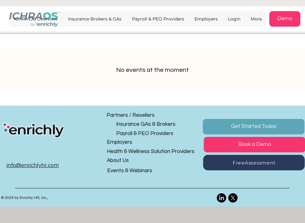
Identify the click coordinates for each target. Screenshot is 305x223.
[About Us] (136, 160)
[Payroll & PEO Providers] (145, 133)
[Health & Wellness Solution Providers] (153, 151)
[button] (233, 19)
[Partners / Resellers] (136, 115)
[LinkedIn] (221, 198)
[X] (233, 198)
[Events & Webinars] (136, 171)
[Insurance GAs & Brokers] (145, 124)
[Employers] (136, 142)
